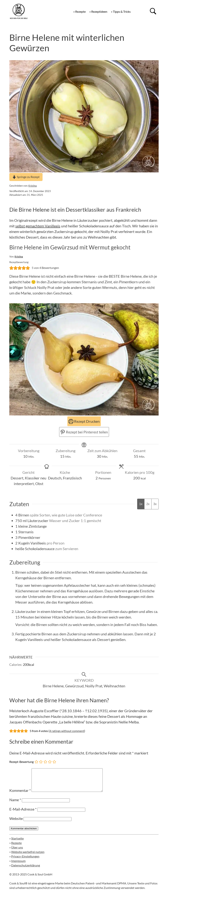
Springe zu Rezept (26, 177)
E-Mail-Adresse (23, 813)
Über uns (17, 852)
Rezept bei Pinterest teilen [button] (84, 432)
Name (15, 804)
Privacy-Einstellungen (25, 861)
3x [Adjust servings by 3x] (155, 504)
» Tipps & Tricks (121, 11)
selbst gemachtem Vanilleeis (37, 226)
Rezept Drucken (84, 421)
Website (16, 823)
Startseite (17, 843)
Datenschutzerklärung (25, 870)
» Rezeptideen (98, 11)
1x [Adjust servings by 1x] (140, 504)
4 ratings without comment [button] (66, 731)
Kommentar (20, 795)
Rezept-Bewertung (21, 761)
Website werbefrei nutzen (27, 856)
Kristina (32, 185)
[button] (11, 268)
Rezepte (16, 847)
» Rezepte (79, 11)
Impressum (18, 865)
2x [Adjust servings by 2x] (147, 504)
